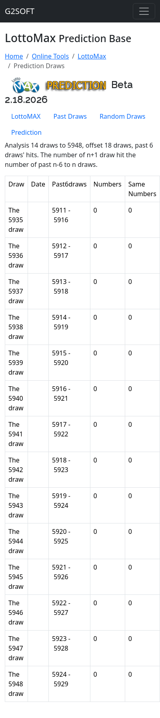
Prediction (26, 132)
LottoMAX (25, 116)
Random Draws (123, 116)
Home (14, 56)
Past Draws (69, 116)
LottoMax (92, 56)
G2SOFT (19, 11)
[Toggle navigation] (144, 11)
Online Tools (50, 56)
